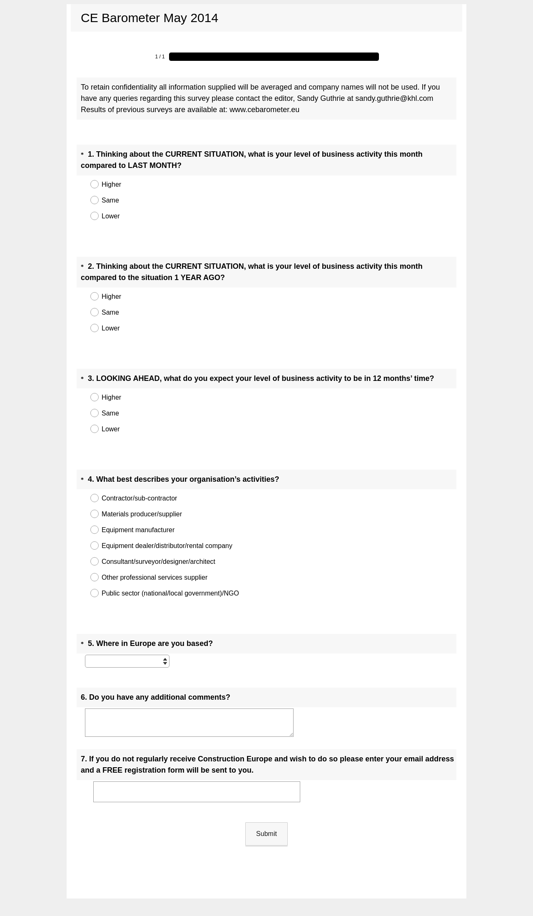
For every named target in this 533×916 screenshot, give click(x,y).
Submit (266, 788)
